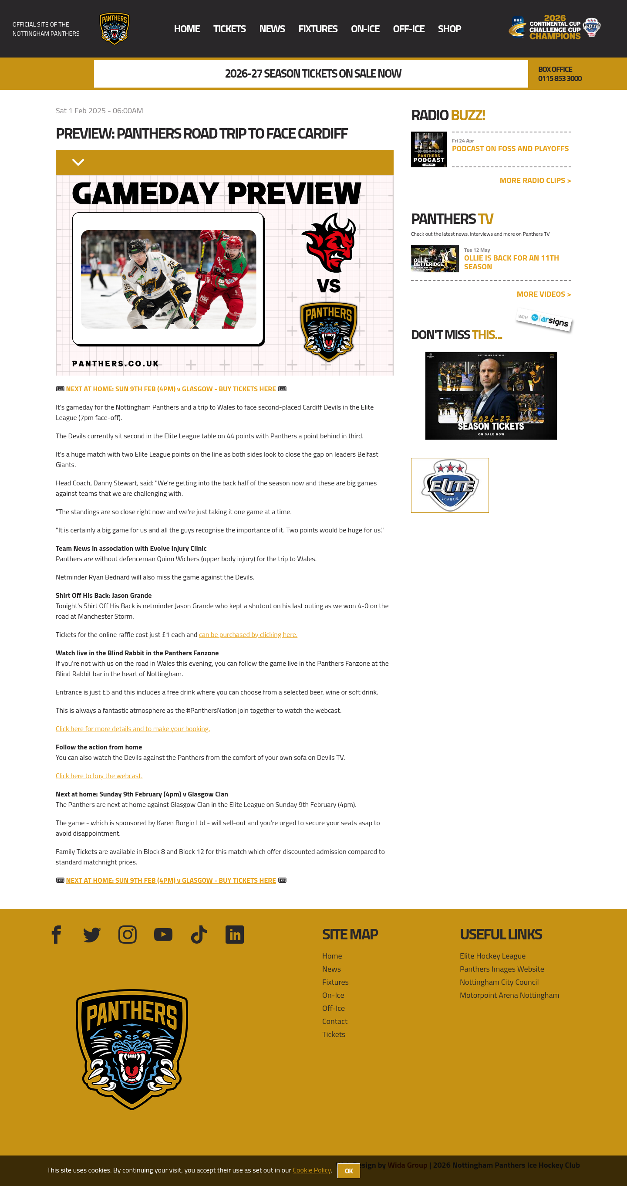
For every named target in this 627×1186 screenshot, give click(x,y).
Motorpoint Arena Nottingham (510, 995)
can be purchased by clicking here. (248, 634)
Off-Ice (408, 28)
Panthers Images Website (502, 969)
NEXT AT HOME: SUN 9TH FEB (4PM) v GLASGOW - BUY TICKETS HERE (171, 388)
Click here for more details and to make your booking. (133, 728)
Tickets (229, 28)
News (272, 28)
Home (187, 28)
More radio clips (535, 180)
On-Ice (365, 28)
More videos (544, 294)
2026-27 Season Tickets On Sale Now (313, 74)
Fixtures (317, 28)
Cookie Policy (312, 1170)
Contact (334, 1021)
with (544, 318)
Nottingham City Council (499, 982)
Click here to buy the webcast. (99, 775)
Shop (449, 28)
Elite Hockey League (493, 956)
